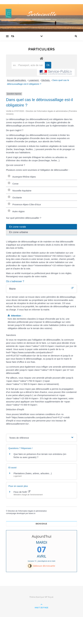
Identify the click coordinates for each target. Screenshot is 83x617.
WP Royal (49, 597)
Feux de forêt (22, 492)
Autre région (16, 211)
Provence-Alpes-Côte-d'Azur (24, 204)
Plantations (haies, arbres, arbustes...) (33, 473)
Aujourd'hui (41, 536)
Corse (13, 183)
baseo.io (31, 513)
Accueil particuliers (17, 80)
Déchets (45, 80)
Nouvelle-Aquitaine (19, 190)
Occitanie (15, 197)
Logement (34, 80)
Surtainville (41, 14)
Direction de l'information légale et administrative (27, 511)
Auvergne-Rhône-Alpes (22, 176)
